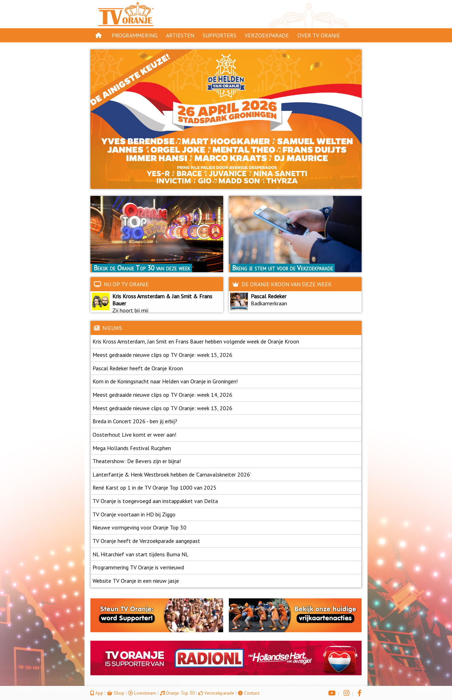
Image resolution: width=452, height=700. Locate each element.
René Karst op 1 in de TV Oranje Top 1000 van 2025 (154, 487)
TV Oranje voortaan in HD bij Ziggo (134, 514)
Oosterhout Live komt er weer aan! (134, 434)
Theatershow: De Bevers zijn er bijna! (137, 461)
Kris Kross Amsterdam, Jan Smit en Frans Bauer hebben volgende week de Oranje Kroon (196, 341)
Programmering (134, 35)
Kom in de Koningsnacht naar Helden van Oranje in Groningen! (165, 381)
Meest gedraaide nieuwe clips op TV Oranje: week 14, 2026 (162, 394)
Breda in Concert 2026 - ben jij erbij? (135, 421)
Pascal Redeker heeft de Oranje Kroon (138, 368)
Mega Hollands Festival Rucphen (132, 447)
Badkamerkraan (267, 303)
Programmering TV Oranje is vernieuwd (138, 567)
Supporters (219, 35)
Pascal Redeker (268, 296)
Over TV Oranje (318, 35)
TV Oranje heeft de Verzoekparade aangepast (146, 540)
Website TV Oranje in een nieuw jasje (136, 580)
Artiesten (180, 35)
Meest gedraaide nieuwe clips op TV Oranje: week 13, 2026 (162, 408)
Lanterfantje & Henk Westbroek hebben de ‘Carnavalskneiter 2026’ (172, 474)
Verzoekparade (267, 35)
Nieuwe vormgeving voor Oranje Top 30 (139, 527)
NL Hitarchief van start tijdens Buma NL (141, 554)
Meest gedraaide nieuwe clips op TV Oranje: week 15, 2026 (162, 354)
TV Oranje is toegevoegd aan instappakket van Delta (155, 500)
